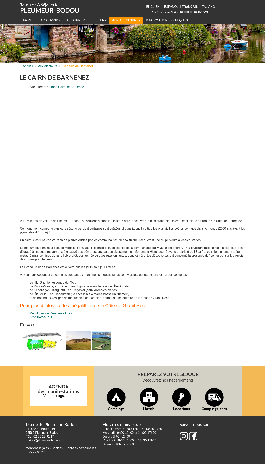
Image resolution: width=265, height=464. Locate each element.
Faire (28, 20)
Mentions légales (37, 448)
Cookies (57, 448)
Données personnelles (80, 448)
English (153, 6)
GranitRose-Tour (41, 317)
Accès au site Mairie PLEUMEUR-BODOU (181, 12)
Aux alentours (126, 20)
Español (171, 6)
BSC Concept (37, 452)
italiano (208, 6)
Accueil (28, 66)
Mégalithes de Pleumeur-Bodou (51, 313)
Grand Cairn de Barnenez (66, 87)
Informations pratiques (168, 20)
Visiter (99, 20)
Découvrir (50, 20)
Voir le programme (58, 396)
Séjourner (76, 20)
